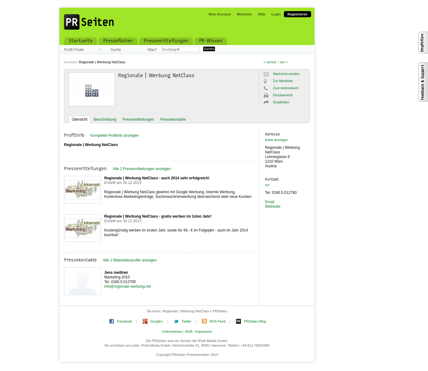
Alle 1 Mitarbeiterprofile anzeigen (130, 260)
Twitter (186, 321)
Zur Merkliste (283, 81)
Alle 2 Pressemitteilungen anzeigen (141, 169)
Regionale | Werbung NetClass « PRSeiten (195, 311)
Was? (152, 50)
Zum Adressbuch (286, 88)
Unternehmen (172, 331)
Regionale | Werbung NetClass (102, 62)
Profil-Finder (74, 50)
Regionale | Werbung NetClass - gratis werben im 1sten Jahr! (158, 216)
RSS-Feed (217, 321)
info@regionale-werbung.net (127, 286)
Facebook (124, 321)
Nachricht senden (286, 74)
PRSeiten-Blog (255, 321)
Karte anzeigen (276, 140)
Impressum (203, 331)
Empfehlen (281, 102)
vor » (283, 62)
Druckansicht (283, 95)
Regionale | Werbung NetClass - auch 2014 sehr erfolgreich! (157, 178)
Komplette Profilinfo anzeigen (114, 135)
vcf (267, 185)
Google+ (156, 321)
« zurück (269, 62)
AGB (188, 331)
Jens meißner (116, 272)
